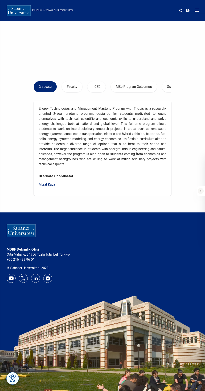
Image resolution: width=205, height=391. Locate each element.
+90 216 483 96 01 (21, 260)
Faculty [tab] (72, 87)
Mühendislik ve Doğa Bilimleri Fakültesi (52, 10)
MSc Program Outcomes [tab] (134, 87)
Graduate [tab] (45, 87)
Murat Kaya (47, 185)
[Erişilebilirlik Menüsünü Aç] (12, 378)
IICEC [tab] (96, 87)
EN (188, 10)
